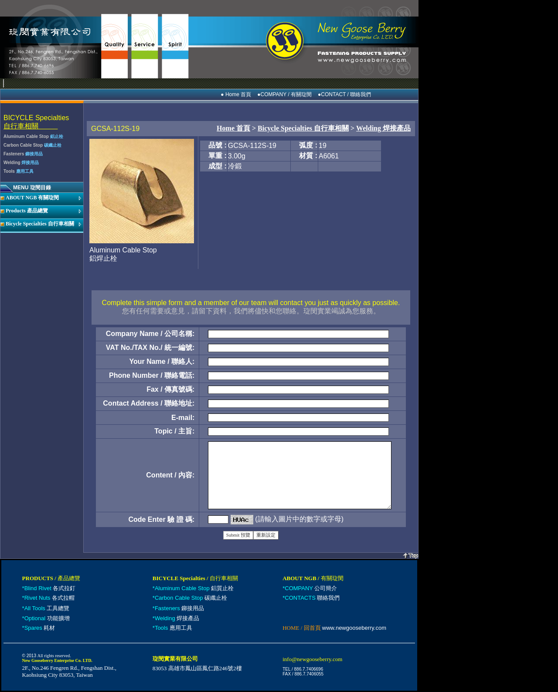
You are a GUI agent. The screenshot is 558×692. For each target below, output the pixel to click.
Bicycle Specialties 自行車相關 (40, 224)
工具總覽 (47, 608)
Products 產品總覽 (27, 211)
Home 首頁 (233, 128)
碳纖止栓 (191, 598)
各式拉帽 (49, 598)
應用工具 (173, 628)
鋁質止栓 (194, 588)
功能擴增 (47, 618)
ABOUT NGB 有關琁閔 (32, 198)
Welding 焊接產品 (383, 128)
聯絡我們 (312, 598)
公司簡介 (311, 588)
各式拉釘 (50, 588)
